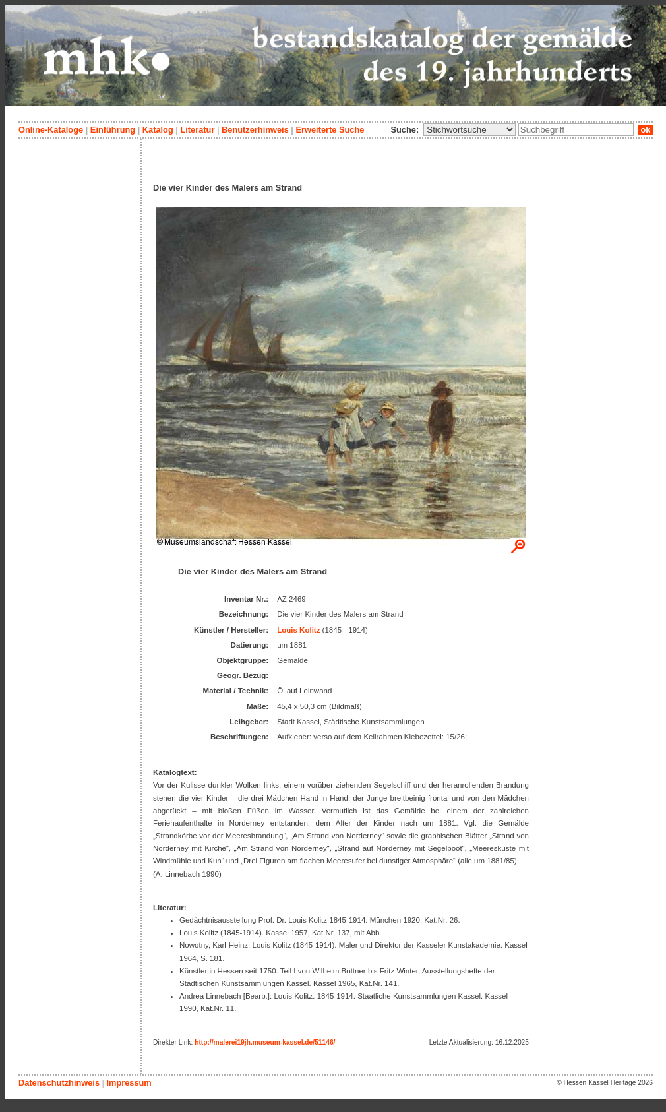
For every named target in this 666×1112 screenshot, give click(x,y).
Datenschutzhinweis (59, 1083)
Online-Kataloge (50, 130)
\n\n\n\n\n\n (469, 129)
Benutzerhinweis (255, 130)
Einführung (112, 130)
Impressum (128, 1083)
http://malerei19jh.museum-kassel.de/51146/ (265, 1042)
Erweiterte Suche (329, 130)
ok (645, 130)
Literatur (197, 130)
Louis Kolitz (298, 630)
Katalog (157, 130)
